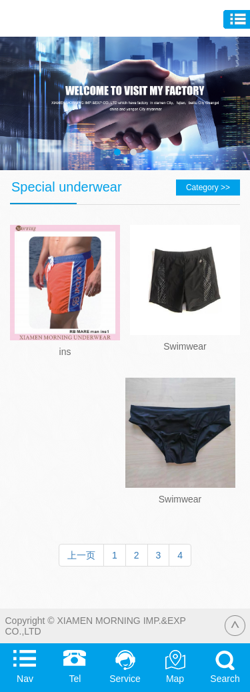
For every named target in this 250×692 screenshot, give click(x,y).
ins (65, 351)
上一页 (81, 555)
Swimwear (185, 346)
